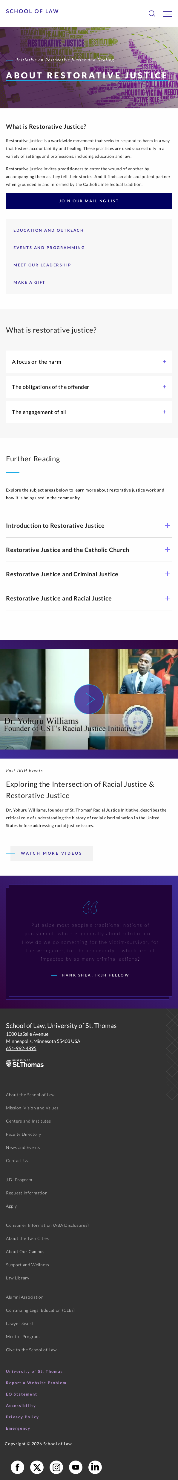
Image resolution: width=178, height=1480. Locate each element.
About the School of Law (30, 1094)
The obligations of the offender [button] (89, 386)
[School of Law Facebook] (17, 1467)
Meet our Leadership (42, 265)
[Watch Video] (89, 699)
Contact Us (17, 1160)
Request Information (26, 1192)
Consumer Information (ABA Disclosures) (47, 1225)
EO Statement (21, 1394)
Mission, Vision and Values (32, 1107)
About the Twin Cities (27, 1238)
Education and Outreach (48, 230)
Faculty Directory (23, 1134)
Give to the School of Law (31, 1349)
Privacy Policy (22, 1416)
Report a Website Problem (36, 1382)
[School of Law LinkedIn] (95, 1467)
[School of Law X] (37, 1467)
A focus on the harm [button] (89, 361)
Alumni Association (25, 1296)
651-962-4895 (21, 1048)
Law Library (18, 1277)
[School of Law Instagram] (56, 1467)
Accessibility (21, 1405)
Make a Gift (29, 282)
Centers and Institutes (28, 1120)
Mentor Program (23, 1336)
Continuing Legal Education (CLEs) (40, 1310)
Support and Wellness (27, 1264)
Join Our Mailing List (89, 200)
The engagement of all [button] (89, 412)
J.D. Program (19, 1179)
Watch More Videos (51, 853)
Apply (11, 1205)
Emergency (18, 1428)
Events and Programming (49, 247)
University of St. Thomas (34, 1371)
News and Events (23, 1147)
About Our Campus (25, 1251)
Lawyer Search (20, 1323)
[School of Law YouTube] (75, 1467)
